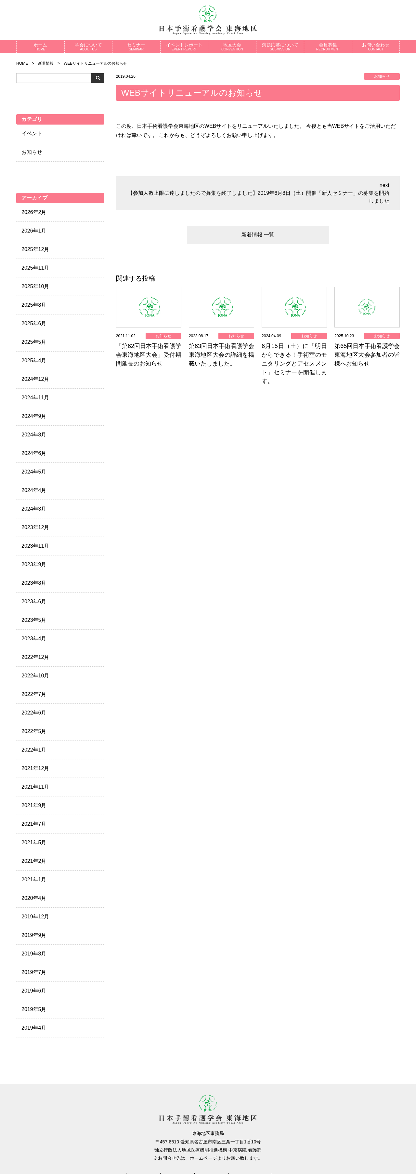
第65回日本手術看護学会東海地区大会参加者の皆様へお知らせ (367, 355)
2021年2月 (33, 861)
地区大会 (232, 46)
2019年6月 (33, 991)
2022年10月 (35, 675)
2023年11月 (35, 546)
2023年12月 (35, 527)
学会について (88, 46)
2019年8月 (33, 953)
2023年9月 (33, 564)
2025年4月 (33, 360)
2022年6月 (33, 712)
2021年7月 (33, 824)
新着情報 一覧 (257, 234)
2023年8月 (33, 583)
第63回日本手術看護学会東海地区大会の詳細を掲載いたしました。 (221, 355)
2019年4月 (33, 1028)
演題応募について (280, 46)
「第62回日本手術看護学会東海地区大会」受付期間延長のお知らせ (148, 355)
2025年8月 (33, 305)
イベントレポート (184, 46)
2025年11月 (35, 268)
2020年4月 (33, 898)
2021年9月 (33, 805)
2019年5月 (33, 1009)
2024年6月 (33, 453)
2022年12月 (35, 657)
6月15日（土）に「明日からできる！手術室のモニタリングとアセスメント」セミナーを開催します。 (294, 363)
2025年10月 (35, 286)
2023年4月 (33, 638)
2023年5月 (33, 620)
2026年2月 (33, 212)
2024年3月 (33, 509)
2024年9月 (33, 416)
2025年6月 (33, 323)
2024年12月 (35, 379)
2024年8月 (33, 434)
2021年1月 (33, 879)
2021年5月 (33, 842)
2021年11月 (35, 787)
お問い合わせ (376, 46)
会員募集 (328, 46)
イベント (31, 133)
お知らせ (31, 152)
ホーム (40, 46)
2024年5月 (33, 471)
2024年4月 (33, 490)
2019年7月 (33, 972)
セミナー (136, 46)
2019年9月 (33, 935)
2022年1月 (33, 750)
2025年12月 (35, 249)
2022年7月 (33, 694)
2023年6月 (33, 601)
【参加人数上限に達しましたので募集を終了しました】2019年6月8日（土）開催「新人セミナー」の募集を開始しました (258, 197)
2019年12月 (35, 916)
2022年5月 (33, 731)
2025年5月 (33, 342)
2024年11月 (35, 397)
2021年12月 (35, 768)
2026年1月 (33, 230)
